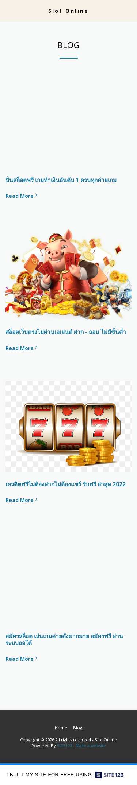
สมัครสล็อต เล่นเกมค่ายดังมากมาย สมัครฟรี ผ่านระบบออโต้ (64, 639)
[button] (8, 10)
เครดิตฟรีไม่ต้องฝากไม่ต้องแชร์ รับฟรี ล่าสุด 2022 (65, 484)
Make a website (91, 745)
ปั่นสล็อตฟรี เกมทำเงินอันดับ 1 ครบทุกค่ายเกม (61, 180)
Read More (22, 195)
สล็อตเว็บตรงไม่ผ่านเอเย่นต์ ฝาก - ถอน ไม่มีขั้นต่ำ (65, 332)
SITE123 (64, 745)
